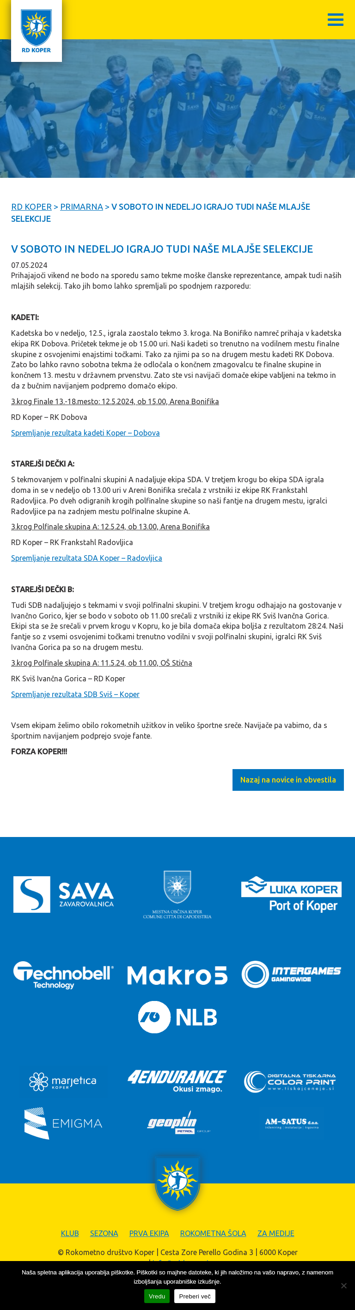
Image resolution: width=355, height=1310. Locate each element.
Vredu (157, 1296)
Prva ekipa (149, 1233)
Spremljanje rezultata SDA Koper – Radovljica (86, 558)
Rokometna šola (213, 1233)
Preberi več (195, 1296)
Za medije (275, 1233)
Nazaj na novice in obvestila (288, 780)
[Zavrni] (343, 1285)
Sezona (104, 1233)
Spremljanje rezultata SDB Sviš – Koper (75, 694)
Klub (70, 1233)
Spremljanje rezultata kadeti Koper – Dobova (85, 433)
